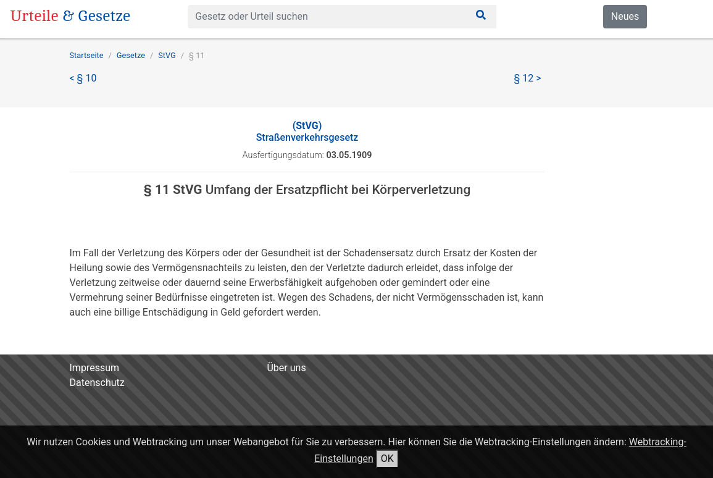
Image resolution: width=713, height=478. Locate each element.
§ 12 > (527, 78)
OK (387, 458)
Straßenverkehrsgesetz (307, 131)
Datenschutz (97, 382)
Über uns (286, 368)
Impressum (95, 368)
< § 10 (83, 78)
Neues (625, 16)
